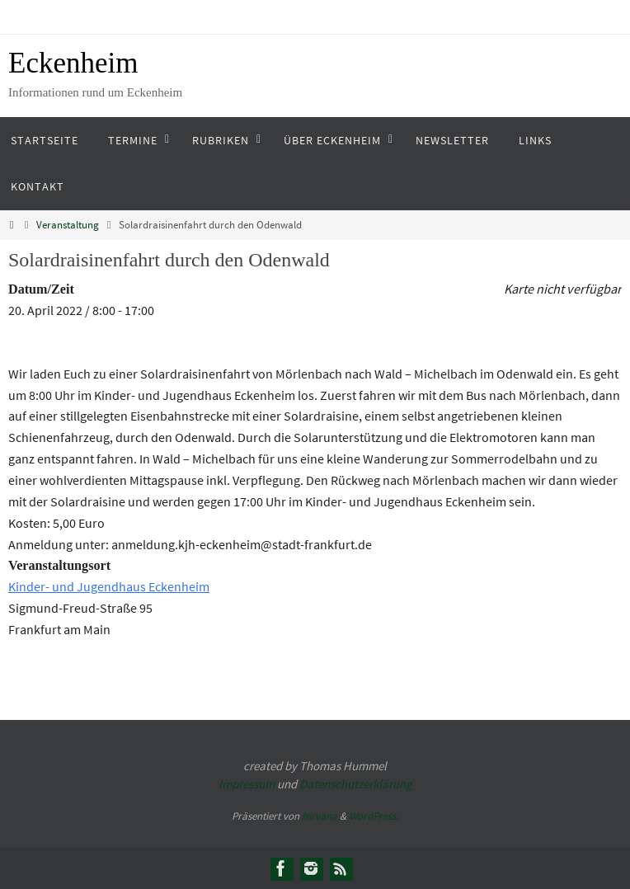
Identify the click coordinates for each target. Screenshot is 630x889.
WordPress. (373, 816)
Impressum (247, 784)
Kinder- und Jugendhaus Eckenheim (108, 586)
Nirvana (319, 816)
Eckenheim (73, 63)
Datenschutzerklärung (355, 784)
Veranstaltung (67, 225)
